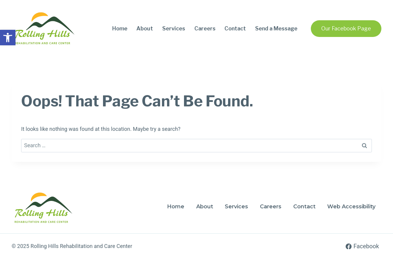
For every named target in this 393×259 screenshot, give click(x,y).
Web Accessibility (351, 206)
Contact (235, 28)
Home (119, 28)
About (144, 28)
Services (173, 28)
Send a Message (276, 28)
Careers (205, 28)
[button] (7, 37)
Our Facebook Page (346, 28)
